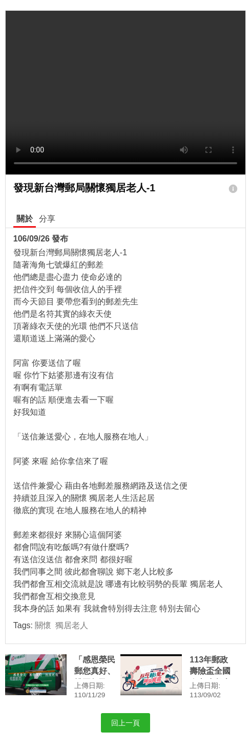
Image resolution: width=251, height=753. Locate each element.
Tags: (50, 625)
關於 (24, 218)
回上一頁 (125, 723)
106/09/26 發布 (41, 238)
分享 (47, 218)
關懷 (43, 625)
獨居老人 (71, 625)
